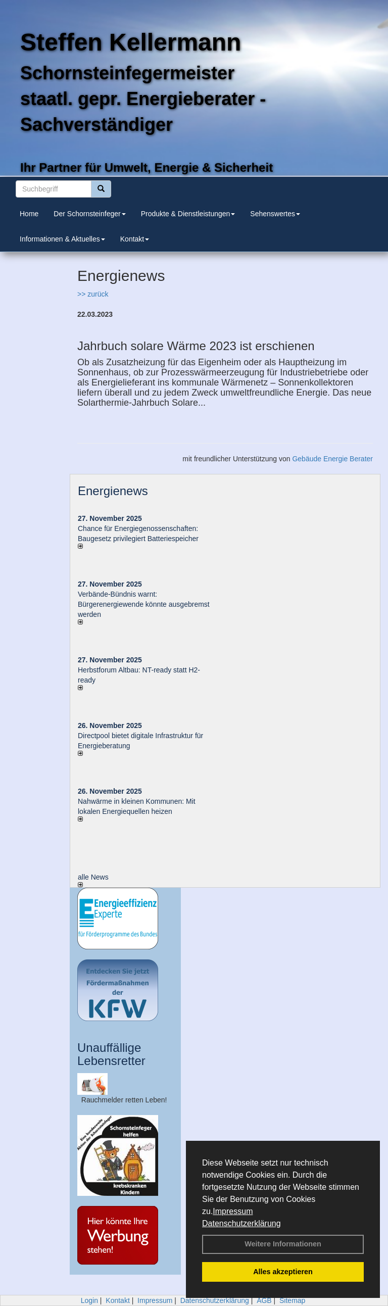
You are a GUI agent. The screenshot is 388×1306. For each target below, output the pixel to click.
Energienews (113, 491)
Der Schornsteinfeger (89, 214)
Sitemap (292, 1300)
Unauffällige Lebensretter (111, 1054)
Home (29, 214)
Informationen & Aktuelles (62, 239)
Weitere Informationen (283, 1244)
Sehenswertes (275, 214)
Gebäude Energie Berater (332, 459)
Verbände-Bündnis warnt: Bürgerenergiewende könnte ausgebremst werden (144, 604)
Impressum (233, 1211)
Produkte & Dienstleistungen (188, 214)
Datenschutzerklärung (241, 1223)
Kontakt (134, 239)
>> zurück (92, 294)
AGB (264, 1300)
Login (89, 1300)
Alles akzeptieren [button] (283, 1272)
